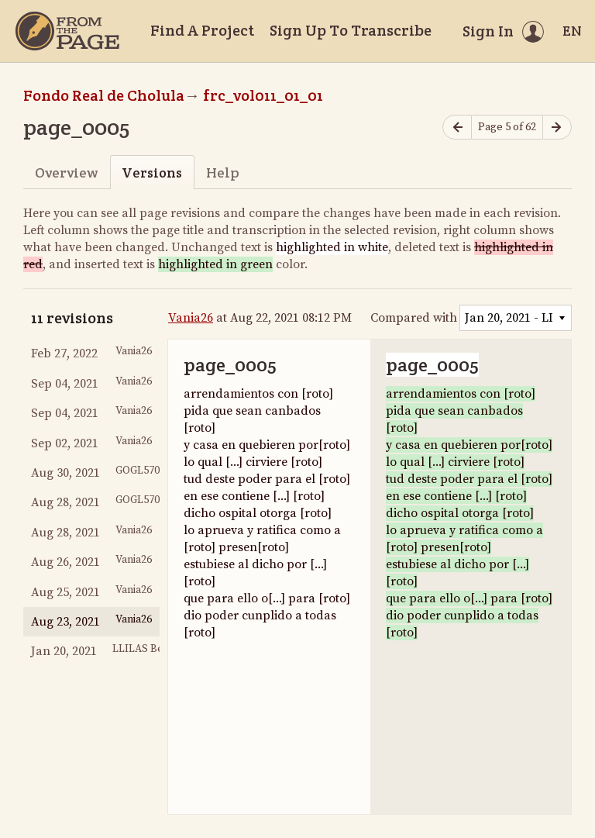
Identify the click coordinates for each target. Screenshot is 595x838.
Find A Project (202, 30)
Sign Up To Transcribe (351, 30)
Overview (66, 172)
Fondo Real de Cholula (103, 95)
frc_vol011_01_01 (263, 95)
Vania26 (190, 318)
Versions (152, 172)
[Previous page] (457, 127)
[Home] (67, 31)
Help (222, 172)
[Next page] (557, 127)
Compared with (413, 318)
